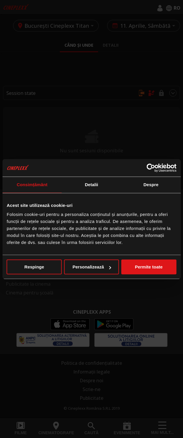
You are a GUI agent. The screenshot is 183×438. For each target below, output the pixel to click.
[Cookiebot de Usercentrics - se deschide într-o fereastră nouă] (150, 167)
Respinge (34, 266)
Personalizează (91, 266)
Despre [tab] (150, 184)
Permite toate (149, 266)
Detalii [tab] (91, 184)
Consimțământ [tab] (32, 184)
